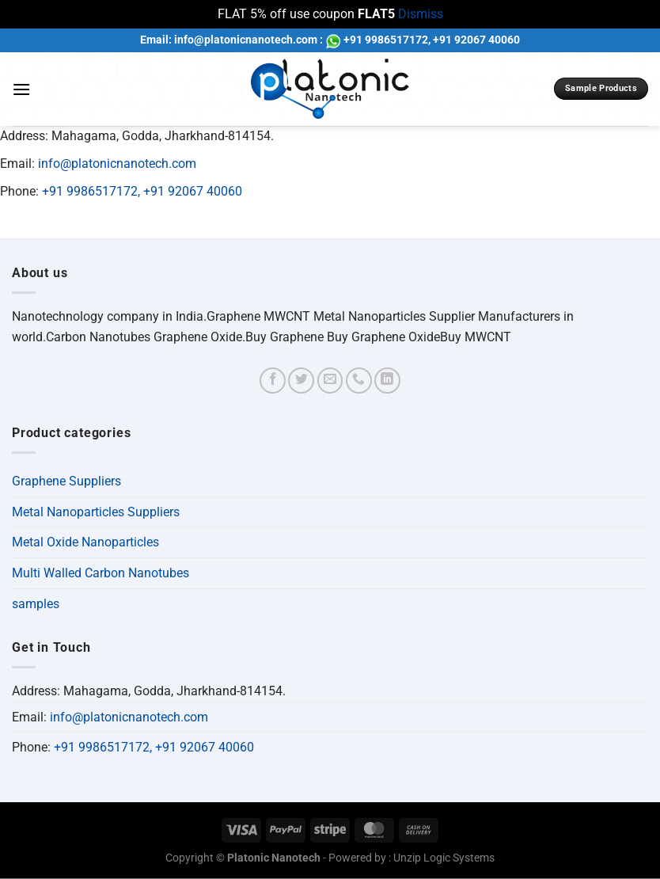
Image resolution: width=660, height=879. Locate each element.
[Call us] (359, 380)
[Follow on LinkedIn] (387, 380)
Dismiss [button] (420, 13)
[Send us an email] (330, 380)
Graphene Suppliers (66, 481)
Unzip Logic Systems (444, 858)
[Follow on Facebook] (273, 380)
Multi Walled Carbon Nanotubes (100, 572)
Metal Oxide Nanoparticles (85, 542)
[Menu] (21, 89)
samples (35, 603)
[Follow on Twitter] (301, 380)
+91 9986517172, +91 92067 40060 (142, 191)
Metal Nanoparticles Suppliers (96, 511)
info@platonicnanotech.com (117, 163)
